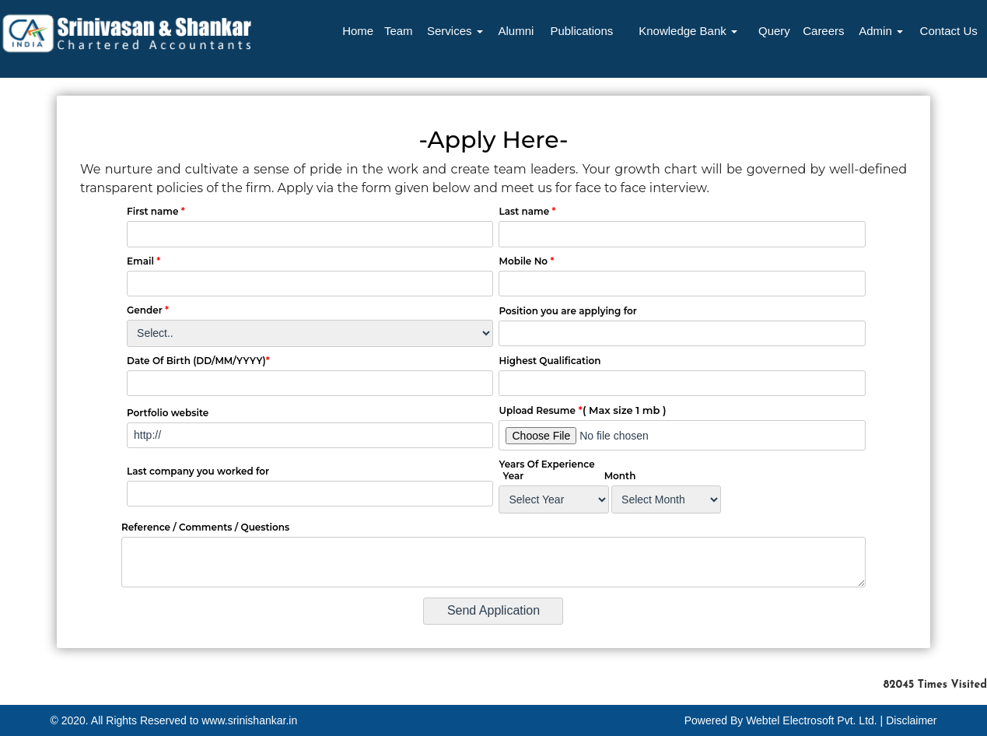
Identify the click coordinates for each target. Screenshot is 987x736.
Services (455, 30)
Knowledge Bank (688, 30)
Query (774, 30)
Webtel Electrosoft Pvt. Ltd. (811, 720)
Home (357, 30)
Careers (823, 30)
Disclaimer (911, 720)
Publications (581, 30)
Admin (881, 30)
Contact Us (949, 30)
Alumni (516, 30)
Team (398, 30)
